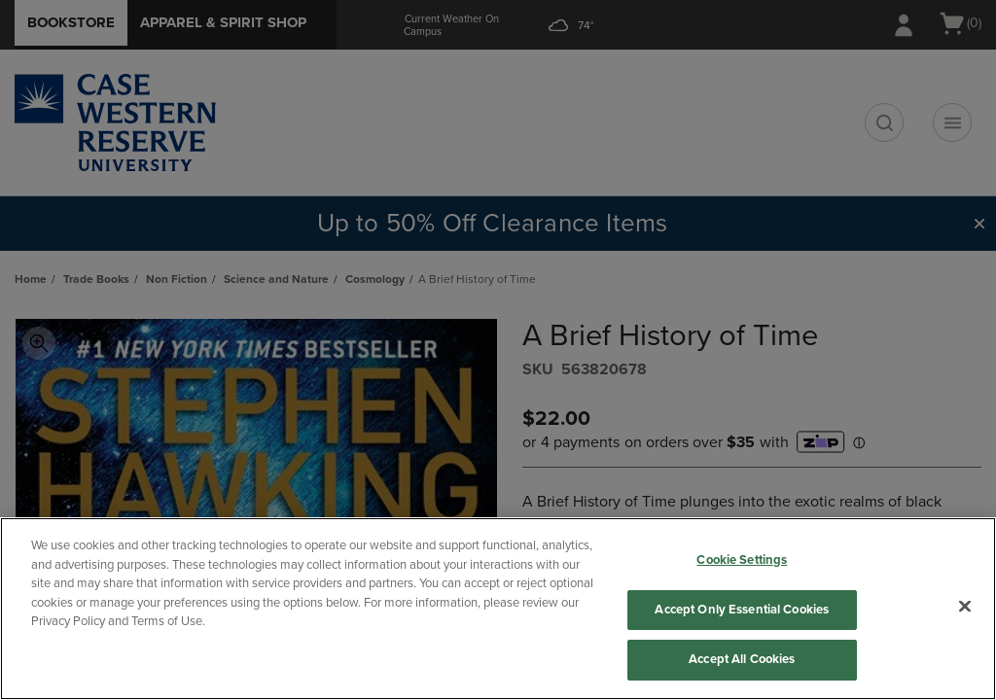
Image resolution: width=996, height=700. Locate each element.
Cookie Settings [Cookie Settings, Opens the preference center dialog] (741, 560)
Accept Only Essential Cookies (742, 609)
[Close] (964, 606)
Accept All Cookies (742, 659)
